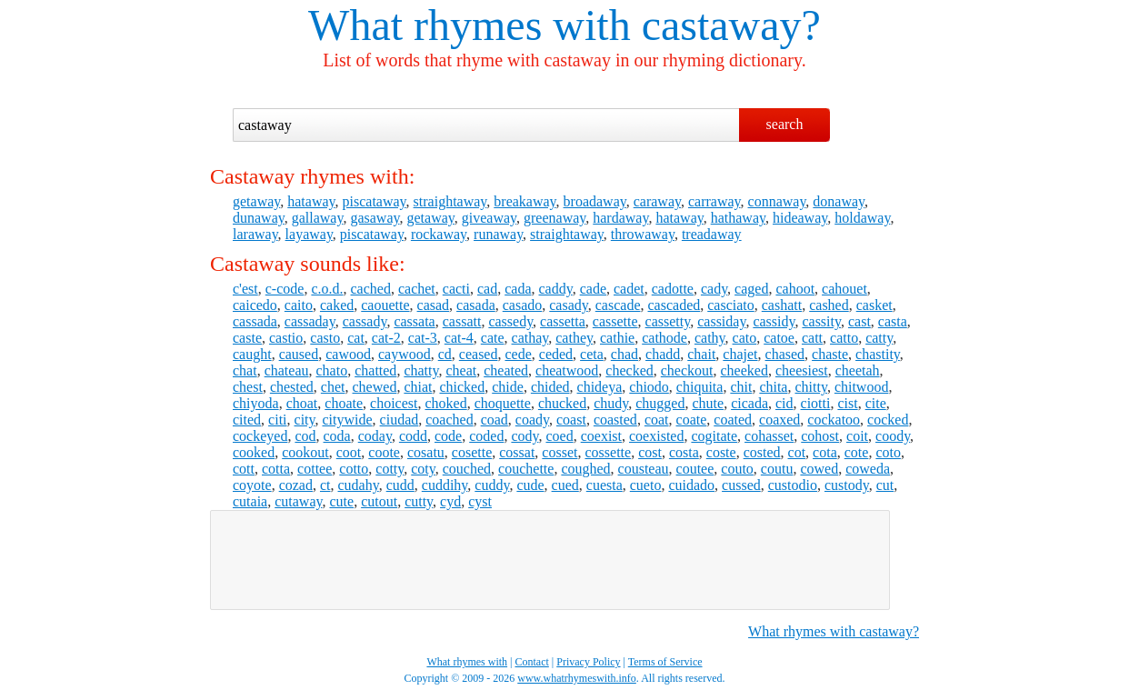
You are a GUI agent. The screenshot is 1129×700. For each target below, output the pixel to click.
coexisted (656, 436)
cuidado (691, 485)
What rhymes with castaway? (833, 631)
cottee (314, 468)
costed (762, 452)
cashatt (782, 305)
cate (493, 337)
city (305, 419)
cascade (618, 305)
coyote (252, 485)
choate (344, 403)
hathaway (738, 217)
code (448, 436)
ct (325, 485)
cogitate (714, 436)
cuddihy (445, 485)
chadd (662, 354)
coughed (585, 468)
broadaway (595, 201)
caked (337, 305)
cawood (348, 354)
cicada (749, 403)
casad (433, 305)
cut (885, 485)
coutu (777, 468)
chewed (375, 387)
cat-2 (386, 337)
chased (785, 354)
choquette (503, 403)
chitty (810, 387)
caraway (657, 201)
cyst (480, 501)
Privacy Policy (588, 661)
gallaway (318, 217)
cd (445, 354)
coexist (601, 436)
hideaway (800, 217)
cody (524, 436)
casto (325, 337)
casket (874, 305)
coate (691, 419)
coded (486, 436)
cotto (353, 468)
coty (423, 468)
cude (530, 485)
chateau (287, 370)
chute (708, 403)
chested (292, 387)
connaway (777, 201)
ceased (478, 354)
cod (305, 436)
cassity (821, 321)
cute (341, 501)
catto (844, 337)
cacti (456, 288)
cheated (506, 370)
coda (337, 436)
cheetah (857, 370)
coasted (615, 419)
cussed (741, 485)
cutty (419, 501)
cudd (400, 485)
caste (247, 337)
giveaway (489, 217)
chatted (375, 370)
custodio (792, 485)
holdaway (862, 217)
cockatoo (833, 419)
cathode (664, 337)
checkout (687, 370)
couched (467, 468)
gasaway (374, 217)
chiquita (700, 387)
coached (449, 419)
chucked (562, 403)
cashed (829, 305)
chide (508, 387)
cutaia (250, 501)
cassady (365, 321)
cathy (709, 337)
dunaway (259, 217)
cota (825, 452)
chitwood (861, 387)
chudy (611, 403)
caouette (385, 305)
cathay (530, 337)
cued (565, 485)
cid (784, 403)
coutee (695, 468)
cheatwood (566, 370)
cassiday (721, 321)
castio (286, 337)
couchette (526, 468)
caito (299, 305)
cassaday (310, 321)
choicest (393, 403)
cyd (450, 501)
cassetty (668, 321)
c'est (245, 288)
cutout (379, 501)
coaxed (779, 419)
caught (252, 354)
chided (550, 387)
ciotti (816, 403)
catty (879, 337)
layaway (309, 234)
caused (299, 354)
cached (371, 288)
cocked (887, 419)
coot (349, 452)
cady (714, 288)
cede (518, 354)
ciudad (399, 419)
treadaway (712, 234)
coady (532, 419)
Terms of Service (665, 661)
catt (812, 337)
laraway (255, 234)
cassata (414, 321)
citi (277, 419)
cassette (615, 321)
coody (892, 436)
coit (857, 436)
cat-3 (422, 337)
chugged (659, 403)
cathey (574, 337)
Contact (532, 661)
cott (244, 468)
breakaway (524, 201)
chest (248, 387)
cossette (607, 452)
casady (568, 305)
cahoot (794, 288)
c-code (285, 288)
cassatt (462, 321)
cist (847, 403)
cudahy (358, 485)
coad (494, 419)
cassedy (510, 321)
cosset (559, 452)
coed (559, 436)
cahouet (844, 288)
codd (413, 436)
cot (797, 452)
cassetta (562, 321)
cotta (276, 468)
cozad (296, 485)
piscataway (374, 201)
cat (356, 337)
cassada (255, 321)
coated (733, 419)
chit (741, 387)
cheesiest (801, 370)
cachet (416, 288)
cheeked (744, 370)
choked (445, 403)
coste (721, 452)
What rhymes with (469, 25)
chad (624, 354)
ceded (556, 354)
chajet (740, 354)
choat (302, 403)
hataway (311, 201)
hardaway (620, 217)
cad (487, 288)
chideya (600, 387)
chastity (877, 354)
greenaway (554, 217)
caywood (404, 354)
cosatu (426, 452)
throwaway (642, 234)
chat (245, 370)
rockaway (438, 234)
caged (751, 288)
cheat (460, 370)
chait (701, 354)
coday (375, 436)
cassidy (773, 321)
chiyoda (256, 403)
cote (856, 452)
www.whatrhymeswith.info (576, 678)
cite (875, 403)
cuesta (604, 485)
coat (656, 419)
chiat (418, 387)
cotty (389, 468)
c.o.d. (327, 288)
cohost (820, 436)
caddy (556, 288)
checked (629, 370)
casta (892, 321)
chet (333, 387)
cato (745, 337)
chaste (830, 354)
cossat (517, 452)
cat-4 (459, 337)
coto (888, 452)
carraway (714, 201)
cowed (819, 468)
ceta (592, 354)
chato (332, 370)
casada (475, 305)
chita (773, 387)
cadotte (673, 288)
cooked (254, 452)
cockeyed (260, 436)
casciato (730, 305)
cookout (305, 452)
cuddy (492, 485)
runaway (498, 234)
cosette (472, 452)
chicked (462, 387)
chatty (421, 370)
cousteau (643, 468)
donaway (838, 201)
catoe (779, 337)
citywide (347, 419)
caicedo (255, 305)
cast (859, 321)
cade (593, 288)
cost (650, 452)
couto (737, 468)
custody (846, 485)
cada (518, 288)
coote (384, 452)
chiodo (649, 387)
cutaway (298, 501)
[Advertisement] (550, 560)
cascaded (674, 305)
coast (571, 419)
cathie (617, 337)
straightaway (450, 201)
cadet (629, 288)
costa (684, 452)
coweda (867, 468)
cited (247, 419)
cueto (646, 485)
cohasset (769, 436)
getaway (256, 201)
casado (523, 305)
